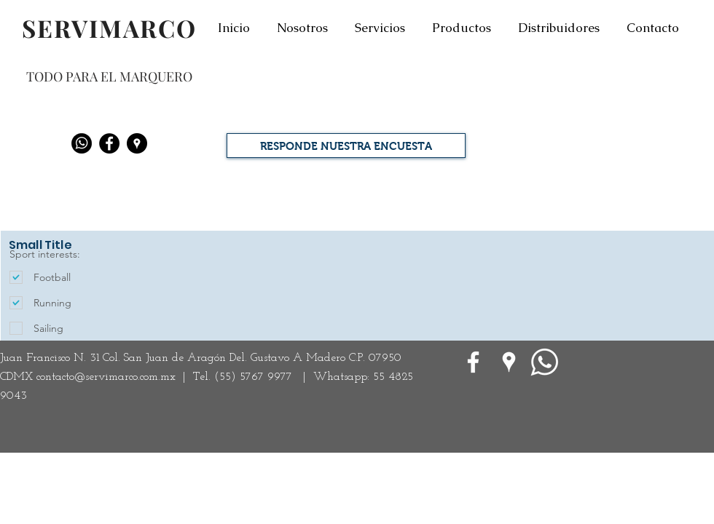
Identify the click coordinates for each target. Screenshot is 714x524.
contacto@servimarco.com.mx (106, 377)
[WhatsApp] (544, 362)
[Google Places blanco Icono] (509, 362)
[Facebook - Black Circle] (109, 143)
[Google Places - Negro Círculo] (137, 143)
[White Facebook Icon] (473, 362)
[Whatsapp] (81, 143)
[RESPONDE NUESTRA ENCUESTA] (346, 145)
